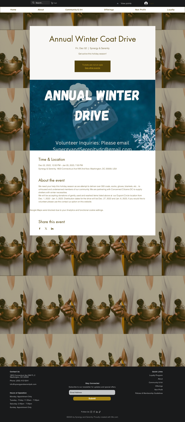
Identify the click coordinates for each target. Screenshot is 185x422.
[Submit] (92, 398)
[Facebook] (94, 411)
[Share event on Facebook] (39, 229)
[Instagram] (91, 411)
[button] (55, 3)
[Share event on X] (46, 229)
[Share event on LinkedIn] (52, 229)
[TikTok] (99, 411)
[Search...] (40, 3)
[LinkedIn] (97, 411)
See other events (92, 68)
